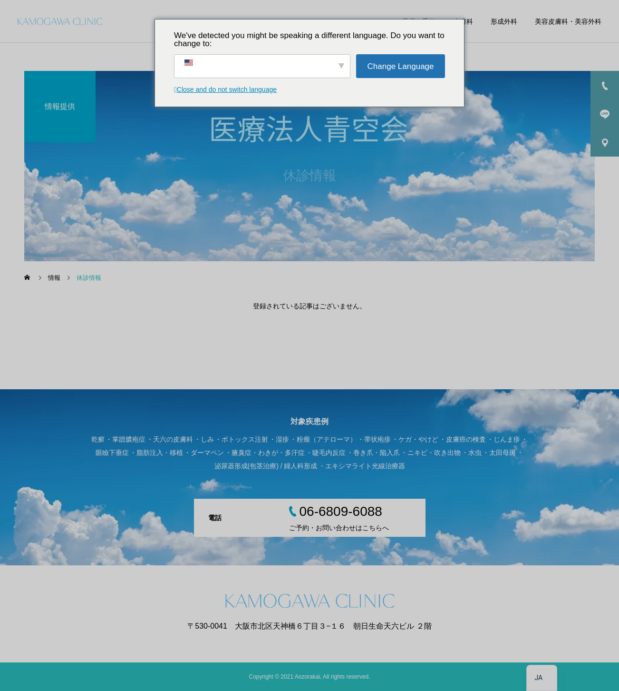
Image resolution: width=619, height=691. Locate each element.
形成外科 (504, 21)
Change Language (401, 66)
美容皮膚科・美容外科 (568, 21)
